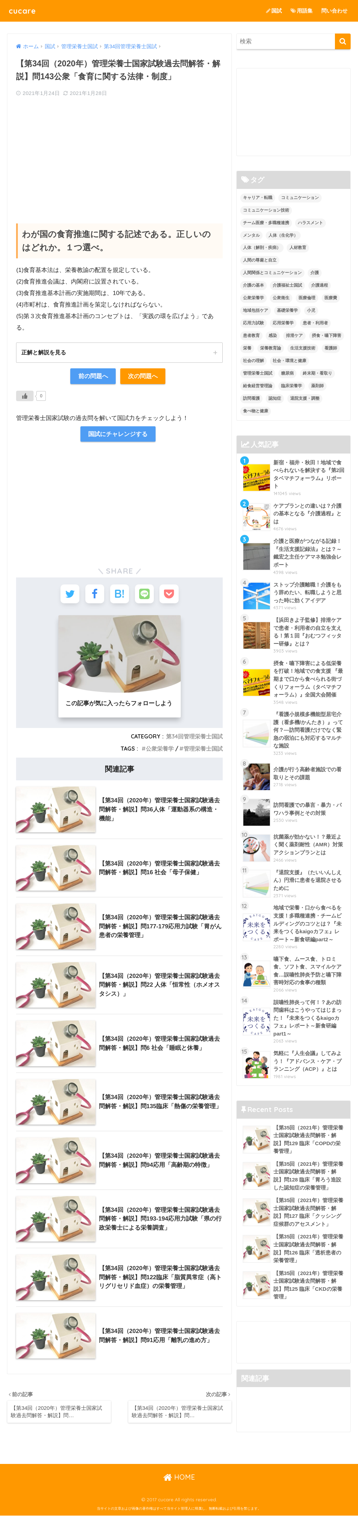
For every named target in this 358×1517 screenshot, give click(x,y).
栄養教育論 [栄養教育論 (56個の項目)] (270, 348)
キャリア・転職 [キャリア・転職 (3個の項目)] (257, 197)
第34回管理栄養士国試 (194, 737)
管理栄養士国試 (203, 749)
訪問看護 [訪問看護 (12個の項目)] (251, 398)
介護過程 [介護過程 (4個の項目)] (319, 285)
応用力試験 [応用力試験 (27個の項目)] (253, 323)
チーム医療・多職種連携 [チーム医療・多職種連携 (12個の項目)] (266, 222)
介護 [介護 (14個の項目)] (314, 272)
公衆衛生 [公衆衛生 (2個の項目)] (281, 297)
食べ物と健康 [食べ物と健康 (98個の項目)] (255, 410)
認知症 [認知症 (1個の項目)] (274, 398)
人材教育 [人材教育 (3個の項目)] (297, 247)
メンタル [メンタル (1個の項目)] (251, 235)
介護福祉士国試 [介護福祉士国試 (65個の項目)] (287, 285)
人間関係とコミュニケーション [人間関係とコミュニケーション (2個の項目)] (272, 272)
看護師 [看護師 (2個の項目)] (330, 348)
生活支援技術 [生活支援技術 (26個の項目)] (302, 348)
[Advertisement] (119, 153)
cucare (23, 11)
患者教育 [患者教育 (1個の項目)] (251, 335)
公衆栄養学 (160, 749)
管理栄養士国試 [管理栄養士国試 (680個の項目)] (257, 373)
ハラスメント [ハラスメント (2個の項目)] (310, 222)
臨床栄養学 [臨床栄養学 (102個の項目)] (291, 385)
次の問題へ (143, 376)
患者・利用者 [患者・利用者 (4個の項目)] (315, 323)
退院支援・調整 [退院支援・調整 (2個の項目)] (305, 398)
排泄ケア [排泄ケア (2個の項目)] (294, 335)
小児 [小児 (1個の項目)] (311, 310)
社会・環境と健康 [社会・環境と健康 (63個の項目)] (289, 360)
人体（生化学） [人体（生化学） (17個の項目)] (283, 235)
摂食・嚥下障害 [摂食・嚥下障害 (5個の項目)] (326, 335)
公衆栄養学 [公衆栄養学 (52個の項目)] (253, 297)
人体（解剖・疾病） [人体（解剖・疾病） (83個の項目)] (262, 247)
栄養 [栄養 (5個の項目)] (247, 348)
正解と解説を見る (43, 352)
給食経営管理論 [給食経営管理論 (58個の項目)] (257, 385)
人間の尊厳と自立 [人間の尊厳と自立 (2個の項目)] (260, 260)
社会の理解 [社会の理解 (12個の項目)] (253, 360)
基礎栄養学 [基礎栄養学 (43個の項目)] (287, 310)
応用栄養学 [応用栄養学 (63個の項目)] (283, 323)
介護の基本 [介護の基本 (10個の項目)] (253, 285)
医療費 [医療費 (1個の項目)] (330, 297)
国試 (274, 11)
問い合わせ (334, 11)
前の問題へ (93, 376)
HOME (179, 1478)
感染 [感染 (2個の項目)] (272, 335)
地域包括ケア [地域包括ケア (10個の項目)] (255, 310)
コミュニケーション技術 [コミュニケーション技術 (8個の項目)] (266, 210)
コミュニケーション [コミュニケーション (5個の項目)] (300, 197)
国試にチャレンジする (118, 434)
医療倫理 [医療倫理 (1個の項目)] (307, 297)
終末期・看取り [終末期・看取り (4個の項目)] (317, 373)
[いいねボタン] (25, 396)
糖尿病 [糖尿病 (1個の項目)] (287, 373)
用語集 (302, 11)
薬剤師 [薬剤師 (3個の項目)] (317, 385)
